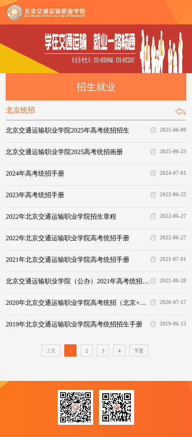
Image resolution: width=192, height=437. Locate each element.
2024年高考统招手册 (35, 173)
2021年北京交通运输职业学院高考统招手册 (67, 259)
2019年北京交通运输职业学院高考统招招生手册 (74, 324)
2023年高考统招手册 (35, 194)
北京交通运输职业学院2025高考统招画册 (64, 151)
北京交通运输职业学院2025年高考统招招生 (67, 130)
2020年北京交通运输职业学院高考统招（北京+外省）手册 (77, 302)
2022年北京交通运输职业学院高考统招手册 (67, 238)
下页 (139, 351)
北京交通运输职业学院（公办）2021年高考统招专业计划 (77, 281)
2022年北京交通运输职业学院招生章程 (61, 216)
